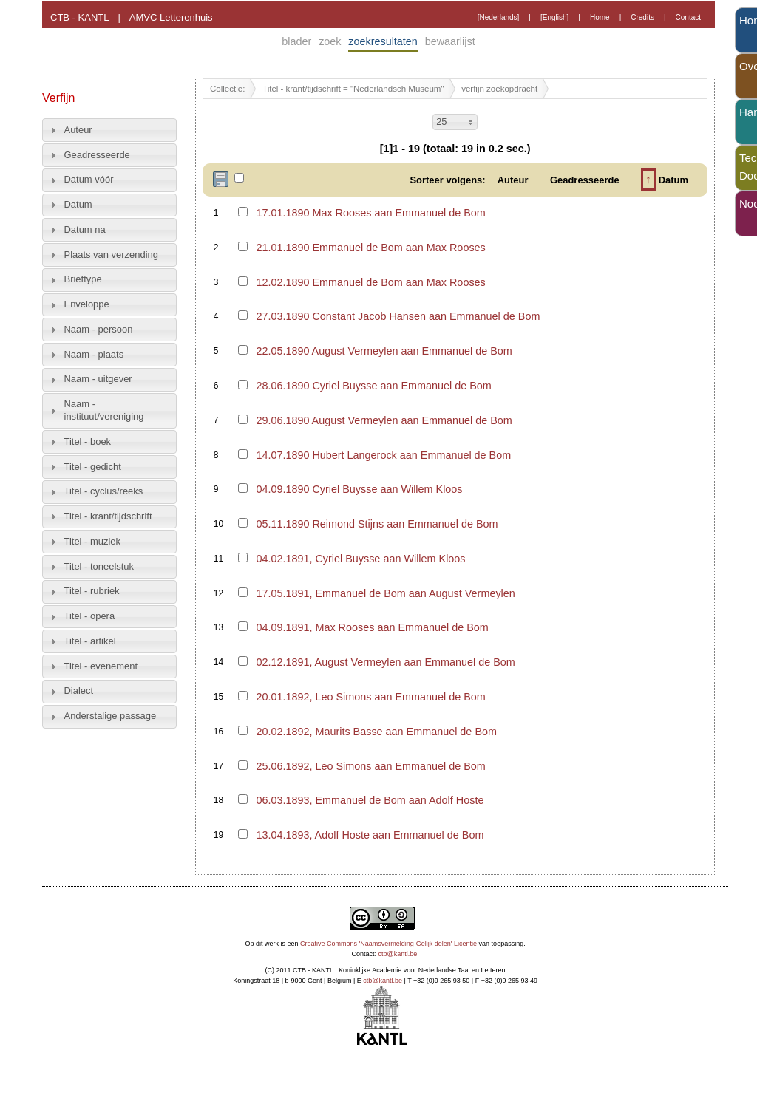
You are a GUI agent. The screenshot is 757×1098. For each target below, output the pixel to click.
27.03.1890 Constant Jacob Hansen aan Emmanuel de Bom (398, 316)
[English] (554, 17)
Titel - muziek (92, 541)
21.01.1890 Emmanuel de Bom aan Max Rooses (370, 247)
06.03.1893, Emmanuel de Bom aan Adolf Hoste (369, 800)
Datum (78, 204)
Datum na (85, 229)
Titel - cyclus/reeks (103, 491)
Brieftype (83, 278)
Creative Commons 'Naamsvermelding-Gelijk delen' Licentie (388, 943)
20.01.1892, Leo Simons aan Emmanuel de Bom (370, 697)
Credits (642, 17)
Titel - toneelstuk (99, 566)
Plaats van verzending (111, 254)
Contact (688, 17)
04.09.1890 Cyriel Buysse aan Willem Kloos (359, 489)
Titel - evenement (101, 666)
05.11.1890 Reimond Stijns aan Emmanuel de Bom (377, 524)
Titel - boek (88, 441)
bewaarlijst (450, 41)
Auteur (78, 129)
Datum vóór (89, 179)
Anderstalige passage (110, 715)
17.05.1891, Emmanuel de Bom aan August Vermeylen (385, 593)
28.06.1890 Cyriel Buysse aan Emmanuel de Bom (373, 386)
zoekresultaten (383, 41)
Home (600, 17)
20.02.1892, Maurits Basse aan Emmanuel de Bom (376, 731)
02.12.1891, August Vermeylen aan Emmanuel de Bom (385, 662)
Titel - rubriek (92, 590)
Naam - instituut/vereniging (104, 410)
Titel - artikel (90, 641)
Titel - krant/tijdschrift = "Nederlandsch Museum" (353, 88)
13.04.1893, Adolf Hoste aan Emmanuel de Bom (369, 835)
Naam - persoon (98, 329)
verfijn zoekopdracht (499, 88)
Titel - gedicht (92, 466)
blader (296, 41)
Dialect (79, 690)
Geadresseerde (97, 154)
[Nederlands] (499, 17)
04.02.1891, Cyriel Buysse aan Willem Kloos (360, 559)
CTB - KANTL (79, 17)
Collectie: (227, 88)
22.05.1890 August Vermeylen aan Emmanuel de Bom (384, 351)
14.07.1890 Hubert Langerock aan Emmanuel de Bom (383, 455)
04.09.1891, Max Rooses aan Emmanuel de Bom (372, 627)
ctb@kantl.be (398, 954)
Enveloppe (86, 304)
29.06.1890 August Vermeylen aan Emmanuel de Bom (384, 420)
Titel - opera (89, 615)
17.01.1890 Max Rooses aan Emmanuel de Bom (370, 213)
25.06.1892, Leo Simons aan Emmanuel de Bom (370, 766)
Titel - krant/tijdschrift (108, 516)
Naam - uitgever (98, 378)
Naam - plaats (94, 354)
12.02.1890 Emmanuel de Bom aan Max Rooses (370, 282)
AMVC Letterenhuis (171, 17)
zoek (330, 41)
